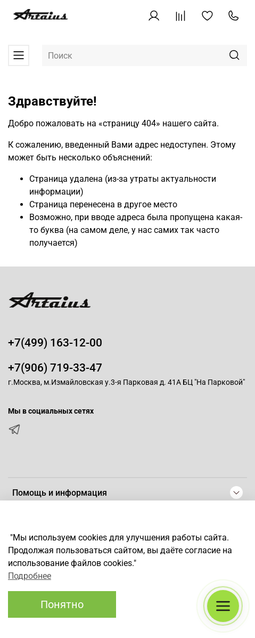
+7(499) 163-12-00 (55, 342)
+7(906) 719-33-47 (55, 367)
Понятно (62, 604)
